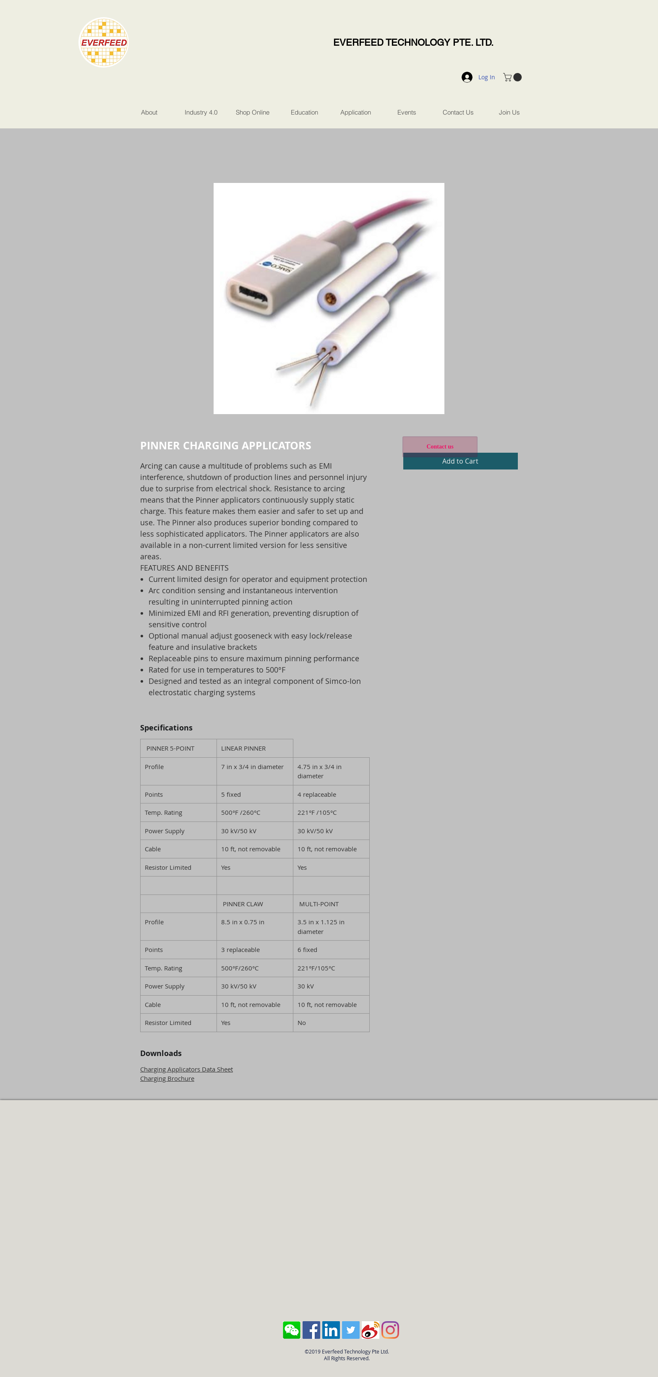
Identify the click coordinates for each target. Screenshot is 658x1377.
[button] (513, 77)
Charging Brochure (167, 1078)
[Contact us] (440, 446)
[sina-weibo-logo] (370, 1330)
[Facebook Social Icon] (311, 1330)
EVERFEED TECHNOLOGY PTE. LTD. (413, 42)
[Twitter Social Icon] (351, 1330)
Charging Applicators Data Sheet (186, 1069)
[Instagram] (390, 1330)
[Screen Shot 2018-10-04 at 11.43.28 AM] (291, 1330)
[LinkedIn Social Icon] (331, 1330)
